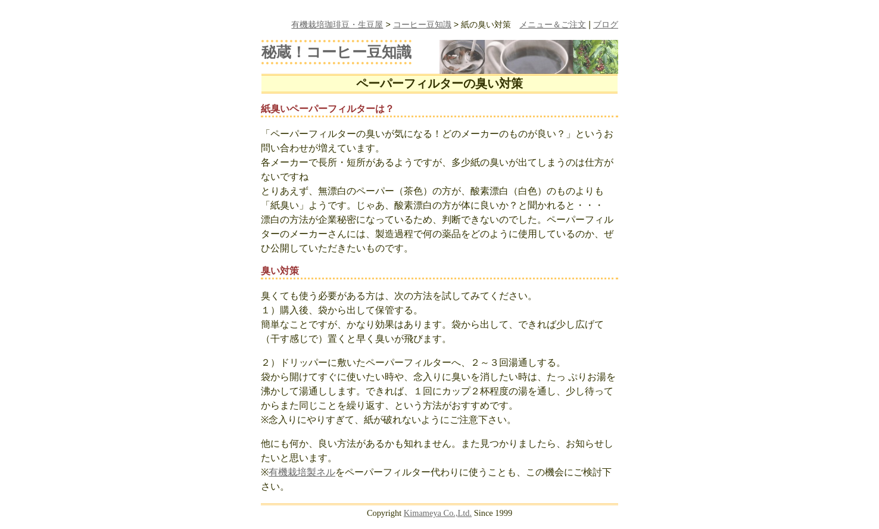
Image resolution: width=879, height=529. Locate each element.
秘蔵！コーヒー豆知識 (336, 52)
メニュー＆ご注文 (552, 24)
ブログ (605, 24)
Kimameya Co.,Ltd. (438, 513)
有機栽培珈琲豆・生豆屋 (337, 24)
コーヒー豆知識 (422, 24)
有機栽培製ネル (302, 472)
